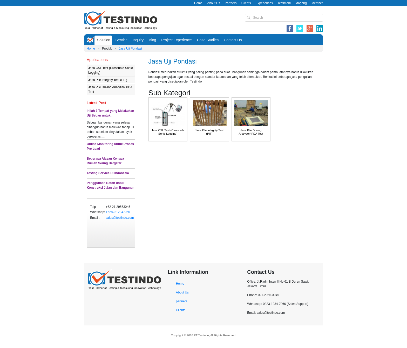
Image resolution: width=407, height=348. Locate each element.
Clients (246, 3)
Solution (103, 40)
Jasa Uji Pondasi (130, 48)
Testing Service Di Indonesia (108, 173)
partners (181, 301)
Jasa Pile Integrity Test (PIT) (107, 80)
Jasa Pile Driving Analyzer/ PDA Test (110, 89)
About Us (213, 3)
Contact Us (233, 40)
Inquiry (138, 40)
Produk (107, 48)
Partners (230, 3)
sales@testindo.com (120, 218)
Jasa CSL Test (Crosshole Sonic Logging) (110, 70)
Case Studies (208, 40)
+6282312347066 (118, 212)
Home (198, 3)
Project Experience (176, 40)
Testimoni (284, 3)
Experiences (264, 3)
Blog (152, 40)
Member (317, 3)
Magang (301, 3)
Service (122, 40)
